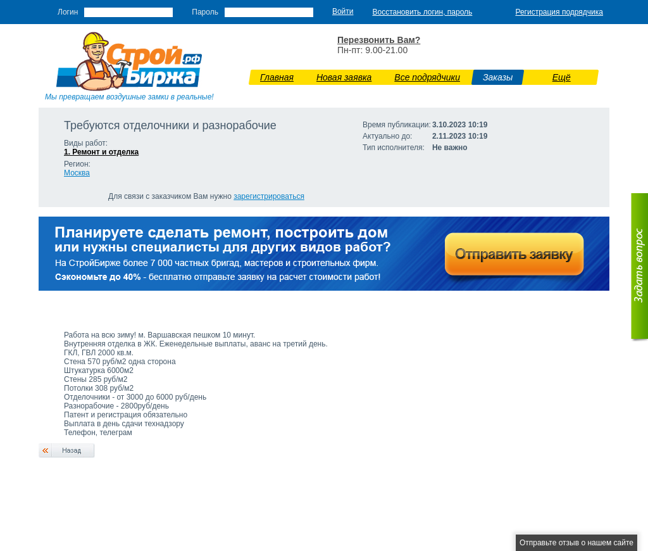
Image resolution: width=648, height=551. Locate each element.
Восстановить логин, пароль (423, 12)
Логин (68, 12)
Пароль (205, 12)
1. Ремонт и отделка (101, 152)
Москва (77, 172)
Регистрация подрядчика (559, 12)
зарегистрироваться (269, 196)
